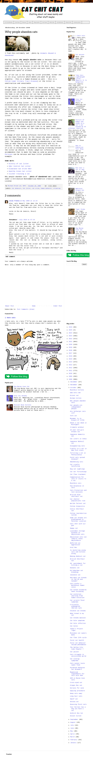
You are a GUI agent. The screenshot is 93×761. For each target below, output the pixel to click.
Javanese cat (75, 575)
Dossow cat (74, 702)
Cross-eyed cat (76, 682)
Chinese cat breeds (78, 611)
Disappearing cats (77, 446)
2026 (71, 327)
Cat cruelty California (75, 465)
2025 (71, 330)
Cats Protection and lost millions (78, 491)
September (74, 719)
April (73, 734)
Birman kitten (75, 398)
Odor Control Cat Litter (20, 166)
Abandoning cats (76, 462)
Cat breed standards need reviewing (78, 590)
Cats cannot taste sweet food (77, 664)
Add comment (10, 256)
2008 (71, 379)
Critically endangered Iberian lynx (76, 606)
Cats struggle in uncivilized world (78, 655)
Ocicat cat (74, 395)
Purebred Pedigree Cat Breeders (77, 668)
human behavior (46, 188)
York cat (73, 416)
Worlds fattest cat (78, 503)
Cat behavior (16, 188)
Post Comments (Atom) (25, 309)
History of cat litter (19, 164)
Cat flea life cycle (78, 637)
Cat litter (27, 188)
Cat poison (80, 54)
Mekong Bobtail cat (78, 556)
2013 (71, 365)
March (73, 737)
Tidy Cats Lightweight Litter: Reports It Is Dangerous (81, 79)
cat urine (35, 188)
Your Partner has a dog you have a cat (78, 708)
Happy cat (74, 528)
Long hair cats (76, 696)
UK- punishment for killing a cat (78, 564)
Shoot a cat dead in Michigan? (78, 423)
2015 (71, 359)
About (29, 22)
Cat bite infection (78, 623)
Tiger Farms (80, 209)
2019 (71, 347)
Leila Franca (14, 201)
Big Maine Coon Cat (21, 386)
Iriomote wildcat (77, 427)
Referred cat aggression (75, 544)
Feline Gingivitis (77, 506)
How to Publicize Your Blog (79, 147)
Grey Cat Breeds (20, 396)
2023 (71, 336)
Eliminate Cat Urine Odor (20, 169)
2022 (71, 339)
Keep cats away (76, 693)
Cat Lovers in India (78, 439)
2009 (71, 376)
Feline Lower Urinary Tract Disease (21, 81)
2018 (71, 350)
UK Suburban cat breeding (76, 571)
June (72, 728)
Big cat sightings (77, 469)
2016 (71, 356)
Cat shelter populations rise (77, 500)
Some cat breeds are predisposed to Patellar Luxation (78, 519)
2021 (71, 341)
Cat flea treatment (78, 474)
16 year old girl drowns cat (77, 430)
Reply (11, 214)
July (72, 725)
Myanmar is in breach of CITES (77, 419)
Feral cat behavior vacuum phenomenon (78, 643)
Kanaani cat (75, 568)
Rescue (24, 22)
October (73, 387)
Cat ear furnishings (78, 472)
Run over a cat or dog (80, 168)
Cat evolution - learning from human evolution (77, 595)
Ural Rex (73, 547)
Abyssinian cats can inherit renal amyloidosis (78, 538)
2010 (71, 373)
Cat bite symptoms (77, 620)
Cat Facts (17, 22)
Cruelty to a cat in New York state (78, 449)
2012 (71, 368)
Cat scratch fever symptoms (77, 601)
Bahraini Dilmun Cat (80, 189)
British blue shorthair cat (76, 495)
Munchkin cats (75, 483)
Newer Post (9, 306)
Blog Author (37, 22)
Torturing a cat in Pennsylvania (78, 453)
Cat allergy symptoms (75, 659)
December (74, 382)
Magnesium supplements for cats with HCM (77, 673)
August (73, 722)
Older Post (57, 306)
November (74, 385)
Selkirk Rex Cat (76, 713)
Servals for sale (77, 688)
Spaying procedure (77, 691)
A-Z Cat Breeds (9, 22)
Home (33, 306)
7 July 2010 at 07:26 (26, 220)
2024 (71, 333)
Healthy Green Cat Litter (20, 171)
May (72, 731)
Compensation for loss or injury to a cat (78, 478)
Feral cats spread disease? (77, 458)
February (74, 740)
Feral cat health (77, 640)
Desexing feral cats (78, 704)
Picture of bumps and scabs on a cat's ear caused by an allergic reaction (77, 124)
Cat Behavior (60, 22)
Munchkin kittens (77, 390)
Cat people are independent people (76, 407)
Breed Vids (68, 22)
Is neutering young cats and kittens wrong (78, 551)
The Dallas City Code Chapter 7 (77, 648)
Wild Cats (51, 22)
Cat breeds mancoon (78, 618)
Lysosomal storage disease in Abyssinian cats (77, 532)
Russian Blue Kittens (22, 405)
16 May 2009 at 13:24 (28, 201)
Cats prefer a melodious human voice (77, 585)
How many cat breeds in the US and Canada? (78, 579)
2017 (71, 353)
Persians (9, 154)
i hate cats (10, 318)
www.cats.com (75, 393)
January (73, 743)
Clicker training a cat (19, 174)
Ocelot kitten (75, 716)
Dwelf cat (74, 699)
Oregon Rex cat (76, 685)
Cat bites (74, 626)
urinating (56, 188)
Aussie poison (77, 22)
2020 (71, 344)
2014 (71, 362)
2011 (71, 370)
